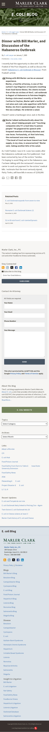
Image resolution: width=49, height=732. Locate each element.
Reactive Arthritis (10, 666)
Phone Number (10, 321)
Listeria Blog (8, 603)
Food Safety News (9, 472)
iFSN (3, 477)
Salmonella (8, 670)
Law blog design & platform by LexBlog (24, 728)
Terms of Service (31, 373)
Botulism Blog (9, 577)
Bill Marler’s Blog (10, 573)
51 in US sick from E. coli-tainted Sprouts (21, 220)
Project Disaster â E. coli (13, 485)
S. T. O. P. (5, 489)
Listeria (6, 657)
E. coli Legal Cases (13, 32)
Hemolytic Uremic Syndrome (14, 644)
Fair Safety (7, 690)
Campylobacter (9, 628)
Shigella (6, 674)
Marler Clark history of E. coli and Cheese (18, 518)
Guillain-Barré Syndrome (13, 640)
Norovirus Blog (9, 607)
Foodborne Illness (10, 699)
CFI (3, 453)
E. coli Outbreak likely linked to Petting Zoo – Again (22, 505)
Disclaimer (19, 565)
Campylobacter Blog (11, 582)
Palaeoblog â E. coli (11, 481)
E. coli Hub (6, 457)
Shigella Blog (8, 615)
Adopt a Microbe (8, 449)
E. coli (5, 636)
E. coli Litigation (9, 686)
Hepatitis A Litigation (12, 703)
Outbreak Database (11, 712)
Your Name (8, 303)
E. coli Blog (24, 14)
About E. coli (7, 392)
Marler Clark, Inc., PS (12, 547)
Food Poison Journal (10, 462)
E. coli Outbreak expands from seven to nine (22, 200)
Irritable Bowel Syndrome (13, 653)
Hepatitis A (7, 649)
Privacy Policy (15, 373)
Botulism (7, 623)
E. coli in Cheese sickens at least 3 (15, 514)
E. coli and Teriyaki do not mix (13, 501)
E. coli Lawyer (9, 55)
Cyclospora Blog (9, 586)
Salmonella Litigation (12, 716)
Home (4, 32)
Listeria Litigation (10, 707)
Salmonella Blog (10, 611)
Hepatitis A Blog (9, 599)
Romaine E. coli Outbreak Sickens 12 (19, 210)
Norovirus (7, 661)
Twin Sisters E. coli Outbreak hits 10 (16, 509)
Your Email (8, 312)
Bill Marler (7, 682)
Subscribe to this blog (11, 271)
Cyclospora (7, 632)
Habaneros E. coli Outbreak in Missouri (24, 69)
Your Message (9, 330)
